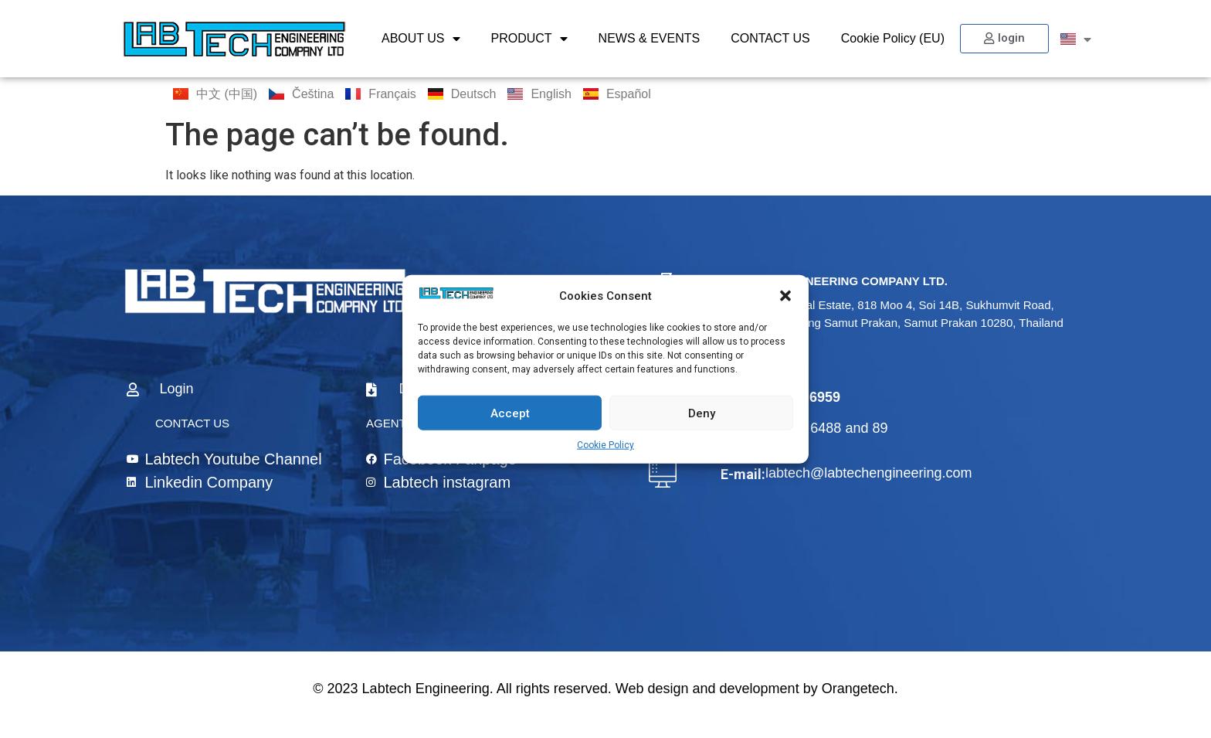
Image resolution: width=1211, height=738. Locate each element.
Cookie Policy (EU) (893, 38)
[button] (785, 296)
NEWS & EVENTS (649, 38)
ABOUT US (421, 39)
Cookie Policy (605, 445)
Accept (510, 413)
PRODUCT (529, 39)
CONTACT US (770, 38)
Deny (701, 413)
